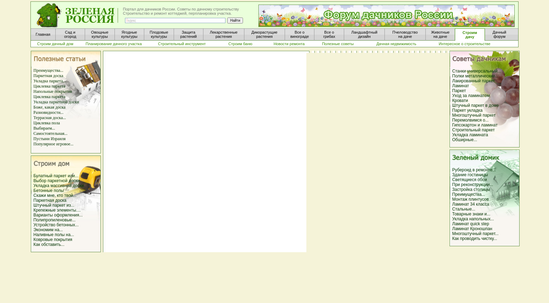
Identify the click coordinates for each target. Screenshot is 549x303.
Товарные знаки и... (471, 214)
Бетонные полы (49, 190)
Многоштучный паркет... (475, 233)
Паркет (459, 90)
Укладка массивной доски (59, 185)
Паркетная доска (48, 75)
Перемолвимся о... (470, 120)
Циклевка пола (47, 122)
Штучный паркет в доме (475, 105)
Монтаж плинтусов (470, 199)
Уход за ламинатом (471, 95)
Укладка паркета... (50, 80)
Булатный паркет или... (56, 175)
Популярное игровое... (54, 144)
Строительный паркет (473, 130)
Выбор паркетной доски (57, 180)
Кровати (460, 100)
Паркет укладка (467, 110)
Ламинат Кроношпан (472, 228)
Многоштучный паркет (474, 115)
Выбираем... (44, 128)
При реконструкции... (472, 184)
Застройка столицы (471, 189)
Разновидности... (49, 112)
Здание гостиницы (470, 174)
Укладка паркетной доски (56, 101)
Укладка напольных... (473, 218)
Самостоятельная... (51, 133)
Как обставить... (49, 244)
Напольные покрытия (53, 91)
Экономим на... (48, 229)
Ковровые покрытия (53, 239)
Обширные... (464, 139)
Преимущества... (48, 70)
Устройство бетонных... (56, 224)
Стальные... (463, 209)
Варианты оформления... (58, 215)
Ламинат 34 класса (470, 204)
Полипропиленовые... (55, 220)
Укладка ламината (470, 134)
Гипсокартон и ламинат (475, 125)
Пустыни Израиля (50, 138)
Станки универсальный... (476, 71)
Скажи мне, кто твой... (55, 195)
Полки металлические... (475, 76)
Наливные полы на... (54, 234)
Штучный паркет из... (54, 205)
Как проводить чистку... (474, 238)
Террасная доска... (50, 117)
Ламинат (460, 85)
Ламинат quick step (470, 223)
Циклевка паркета (49, 86)
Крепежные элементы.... (57, 210)
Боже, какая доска (49, 107)
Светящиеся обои (469, 179)
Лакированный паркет (473, 80)
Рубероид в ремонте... (474, 169)
